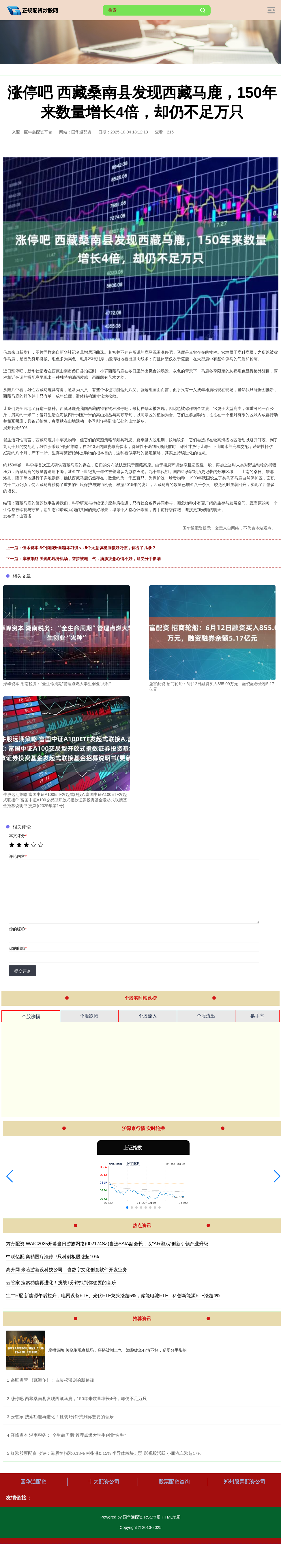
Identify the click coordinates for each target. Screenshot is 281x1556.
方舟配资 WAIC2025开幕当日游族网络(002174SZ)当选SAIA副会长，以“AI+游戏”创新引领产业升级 (107, 1243)
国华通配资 (33, 1482)
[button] (10, 1176)
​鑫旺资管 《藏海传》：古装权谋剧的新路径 (52, 1380)
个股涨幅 (31, 1016)
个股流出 (206, 1016)
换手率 (257, 1016)
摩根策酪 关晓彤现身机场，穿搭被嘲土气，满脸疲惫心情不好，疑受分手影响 (91, 558)
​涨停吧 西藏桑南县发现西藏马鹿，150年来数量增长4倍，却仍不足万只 (79, 1398)
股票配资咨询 (174, 1482)
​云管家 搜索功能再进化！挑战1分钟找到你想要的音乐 (62, 1416)
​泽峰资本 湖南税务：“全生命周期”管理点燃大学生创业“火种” (68, 1435)
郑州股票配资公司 (244, 1482)
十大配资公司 (103, 1482)
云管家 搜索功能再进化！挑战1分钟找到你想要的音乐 (61, 1282)
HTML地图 (171, 1517)
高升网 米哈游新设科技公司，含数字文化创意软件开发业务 (66, 1269)
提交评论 (22, 971)
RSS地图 (152, 1517)
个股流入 (147, 1016)
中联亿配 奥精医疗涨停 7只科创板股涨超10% (52, 1256)
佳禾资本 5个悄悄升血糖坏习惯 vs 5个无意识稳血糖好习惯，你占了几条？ (89, 547)
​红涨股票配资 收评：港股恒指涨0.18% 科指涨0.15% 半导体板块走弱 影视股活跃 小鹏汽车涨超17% (106, 1453)
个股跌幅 (89, 1016)
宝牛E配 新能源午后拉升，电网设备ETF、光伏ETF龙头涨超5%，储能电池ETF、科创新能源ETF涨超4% (113, 1295)
